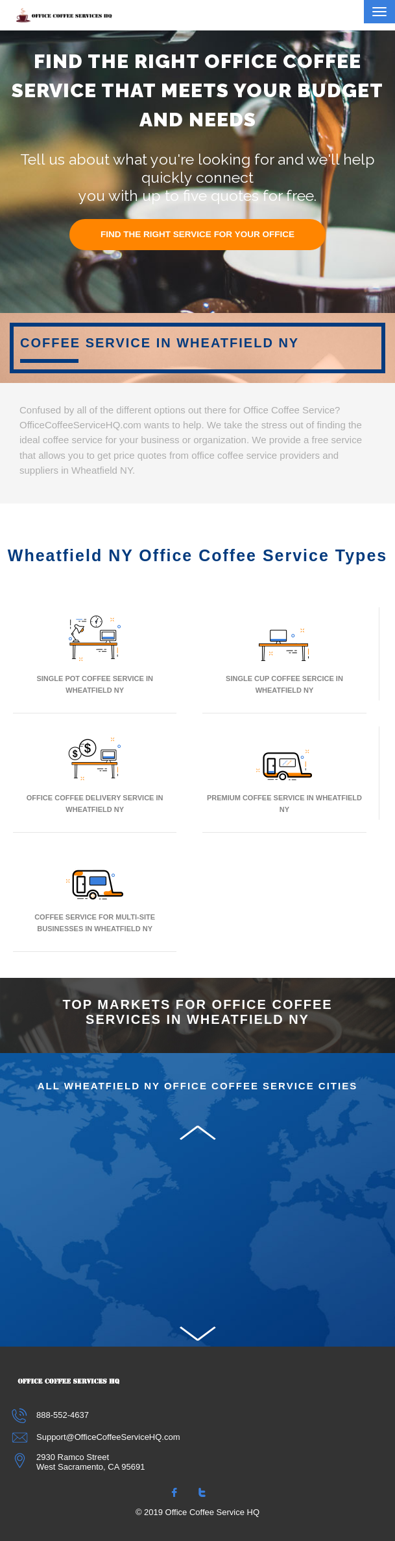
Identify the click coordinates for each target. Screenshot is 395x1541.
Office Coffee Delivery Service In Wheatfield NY (95, 772)
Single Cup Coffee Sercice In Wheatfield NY (284, 653)
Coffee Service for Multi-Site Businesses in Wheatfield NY (94, 892)
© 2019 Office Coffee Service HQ (197, 1512)
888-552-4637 (51, 1415)
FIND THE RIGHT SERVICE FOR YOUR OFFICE (197, 234)
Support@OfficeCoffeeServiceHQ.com (96, 1437)
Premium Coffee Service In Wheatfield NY (284, 772)
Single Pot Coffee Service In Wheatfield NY (94, 653)
